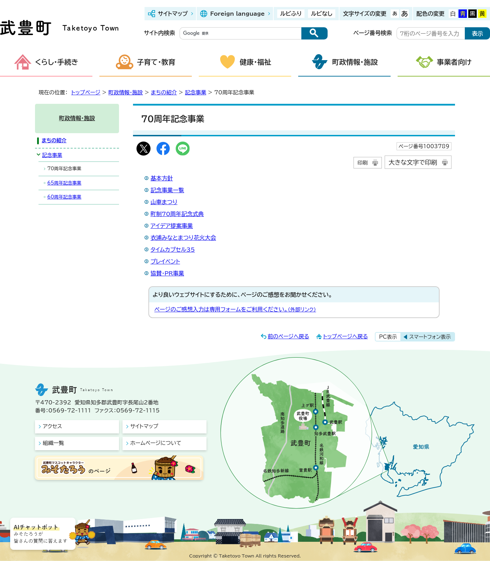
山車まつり (163, 202)
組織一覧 (53, 443)
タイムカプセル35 (172, 249)
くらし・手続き (56, 61)
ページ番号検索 (373, 33)
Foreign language (237, 13)
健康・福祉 (255, 61)
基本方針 (161, 178)
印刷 (362, 162)
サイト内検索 (159, 33)
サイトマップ (173, 13)
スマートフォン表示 (430, 336)
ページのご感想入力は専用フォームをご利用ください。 (235, 309)
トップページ (85, 92)
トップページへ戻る (345, 336)
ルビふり (291, 13)
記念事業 (195, 92)
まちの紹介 (164, 92)
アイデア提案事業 (171, 226)
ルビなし (321, 13)
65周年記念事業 (64, 183)
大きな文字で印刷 (412, 162)
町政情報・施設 (355, 61)
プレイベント (165, 261)
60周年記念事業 (64, 197)
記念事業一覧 (167, 190)
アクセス (52, 426)
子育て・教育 (156, 61)
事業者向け (454, 61)
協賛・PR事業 (167, 273)
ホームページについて (155, 443)
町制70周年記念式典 (177, 214)
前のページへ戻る (288, 336)
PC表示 (388, 336)
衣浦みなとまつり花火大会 (183, 237)
